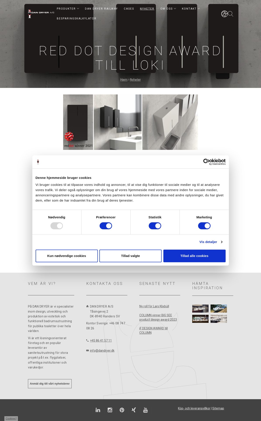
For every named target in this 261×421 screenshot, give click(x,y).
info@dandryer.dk (102, 350)
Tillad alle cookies (194, 256)
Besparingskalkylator (77, 18)
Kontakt (191, 8)
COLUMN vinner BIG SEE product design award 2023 (158, 317)
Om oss (168, 8)
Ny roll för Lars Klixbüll (154, 306)
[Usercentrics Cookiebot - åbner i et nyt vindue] (206, 162)
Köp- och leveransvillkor (194, 408)
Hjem (124, 79)
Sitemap (218, 408)
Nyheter (147, 8)
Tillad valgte (130, 256)
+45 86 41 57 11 (101, 340)
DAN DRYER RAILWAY (101, 8)
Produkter (68, 8)
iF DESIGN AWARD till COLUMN (153, 330)
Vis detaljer (208, 242)
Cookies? (11, 418)
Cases (129, 8)
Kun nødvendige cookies (66, 256)
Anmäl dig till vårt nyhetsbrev (49, 383)
